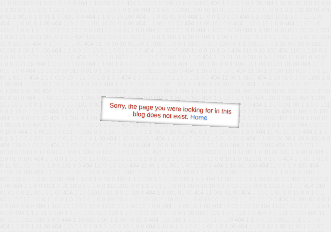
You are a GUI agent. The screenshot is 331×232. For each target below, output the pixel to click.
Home (199, 117)
